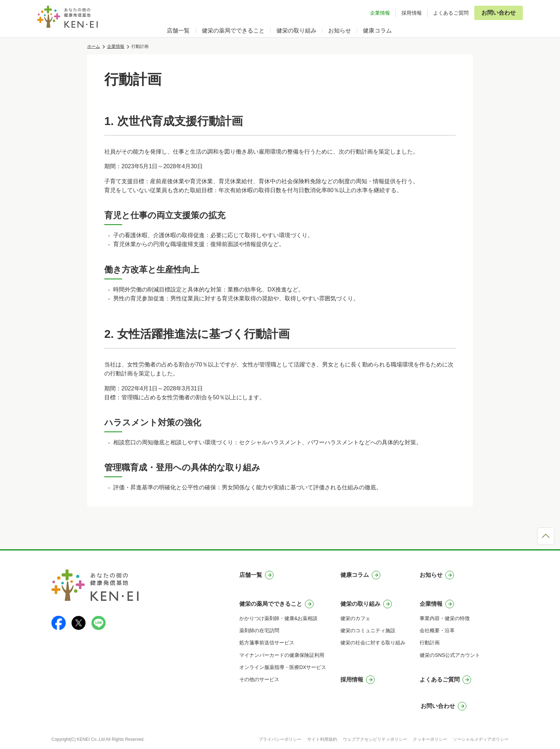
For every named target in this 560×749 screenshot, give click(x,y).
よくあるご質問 (451, 13)
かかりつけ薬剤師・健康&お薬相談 (278, 618)
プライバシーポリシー (280, 739)
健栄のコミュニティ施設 (367, 630)
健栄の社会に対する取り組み (372, 642)
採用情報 (411, 13)
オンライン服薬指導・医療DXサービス (282, 667)
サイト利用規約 (322, 739)
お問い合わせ (498, 13)
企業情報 (380, 13)
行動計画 (430, 642)
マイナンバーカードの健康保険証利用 (281, 655)
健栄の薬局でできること (233, 31)
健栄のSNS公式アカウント (450, 655)
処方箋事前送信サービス (266, 642)
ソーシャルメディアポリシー (481, 739)
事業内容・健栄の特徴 (445, 618)
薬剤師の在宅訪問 (259, 630)
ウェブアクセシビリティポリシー (375, 739)
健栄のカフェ (355, 618)
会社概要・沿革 (437, 630)
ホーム (93, 46)
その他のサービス (259, 679)
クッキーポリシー (430, 739)
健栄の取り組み (296, 31)
